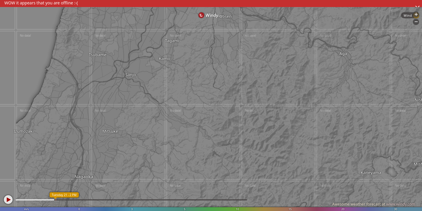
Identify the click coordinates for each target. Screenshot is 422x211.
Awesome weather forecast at (373, 204)
